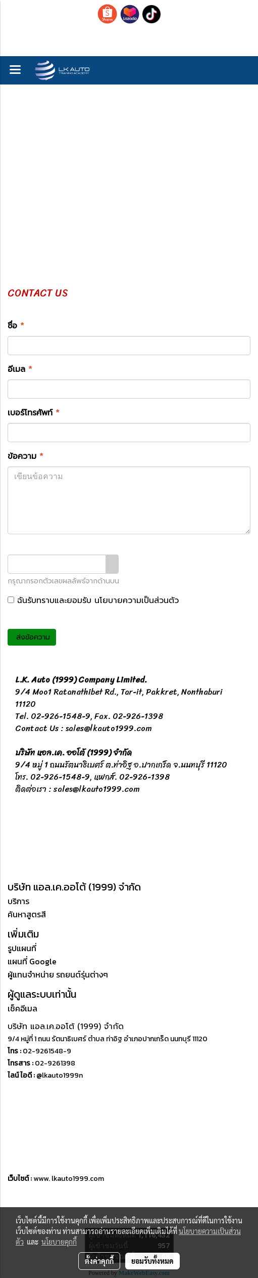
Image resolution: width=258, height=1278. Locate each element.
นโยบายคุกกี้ (59, 1241)
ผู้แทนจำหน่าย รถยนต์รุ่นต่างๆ (58, 974)
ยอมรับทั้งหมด (152, 1260)
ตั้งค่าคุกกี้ (99, 1260)
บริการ (18, 901)
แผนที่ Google (32, 961)
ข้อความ (25, 456)
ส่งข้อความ (32, 637)
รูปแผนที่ (22, 948)
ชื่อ (16, 326)
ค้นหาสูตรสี (27, 914)
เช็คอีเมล (22, 1008)
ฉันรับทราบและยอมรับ (93, 600)
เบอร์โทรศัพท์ (34, 413)
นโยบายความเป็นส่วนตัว (136, 600)
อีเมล (20, 369)
